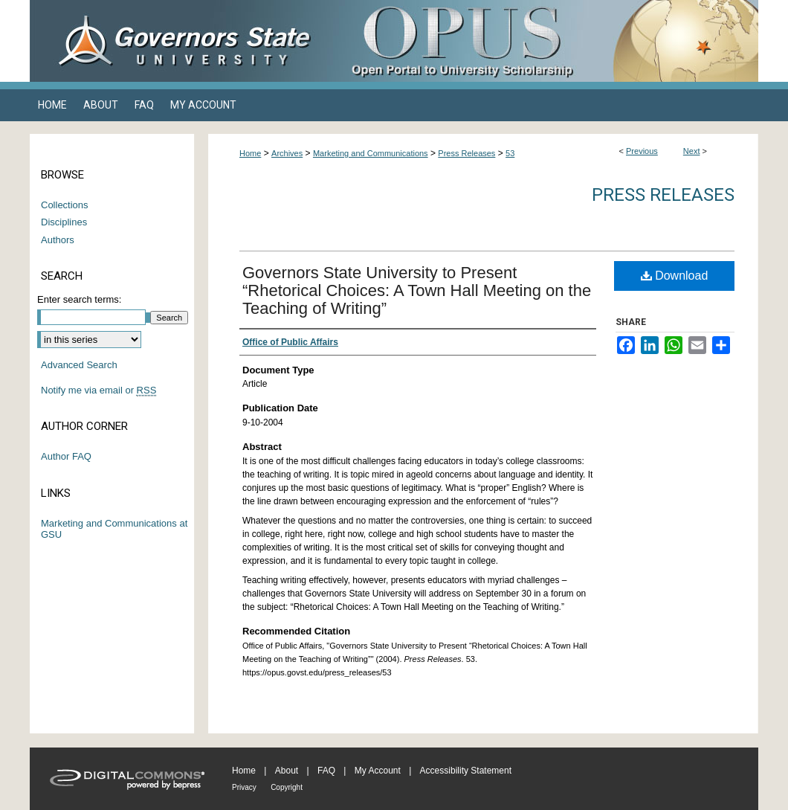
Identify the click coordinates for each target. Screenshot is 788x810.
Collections (64, 204)
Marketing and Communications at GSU (114, 529)
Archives (287, 153)
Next (691, 151)
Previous (642, 151)
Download (674, 275)
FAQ (326, 770)
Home (250, 153)
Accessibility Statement (465, 770)
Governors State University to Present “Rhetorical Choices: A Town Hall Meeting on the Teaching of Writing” (416, 290)
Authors (57, 239)
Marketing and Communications (370, 153)
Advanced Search (79, 364)
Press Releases (466, 153)
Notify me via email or (98, 390)
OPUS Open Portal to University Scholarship (542, 41)
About (286, 770)
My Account (378, 770)
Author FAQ (66, 456)
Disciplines (64, 222)
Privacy (244, 787)
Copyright (287, 787)
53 (510, 153)
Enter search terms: (79, 299)
